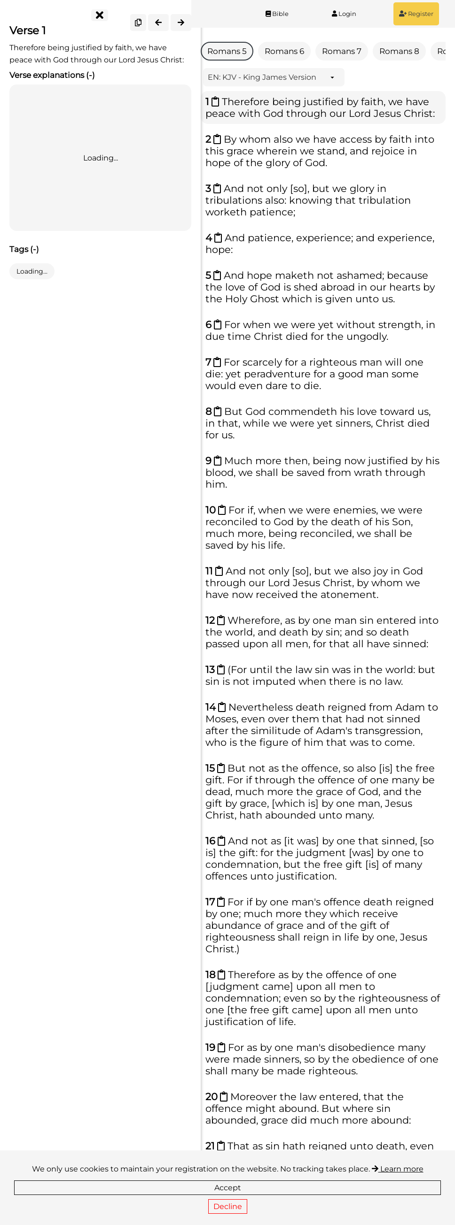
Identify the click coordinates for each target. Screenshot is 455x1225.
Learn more (398, 1168)
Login (344, 13)
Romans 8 (399, 51)
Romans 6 (284, 51)
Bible (277, 13)
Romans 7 (341, 51)
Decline (227, 1206)
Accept (227, 1187)
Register (416, 13)
